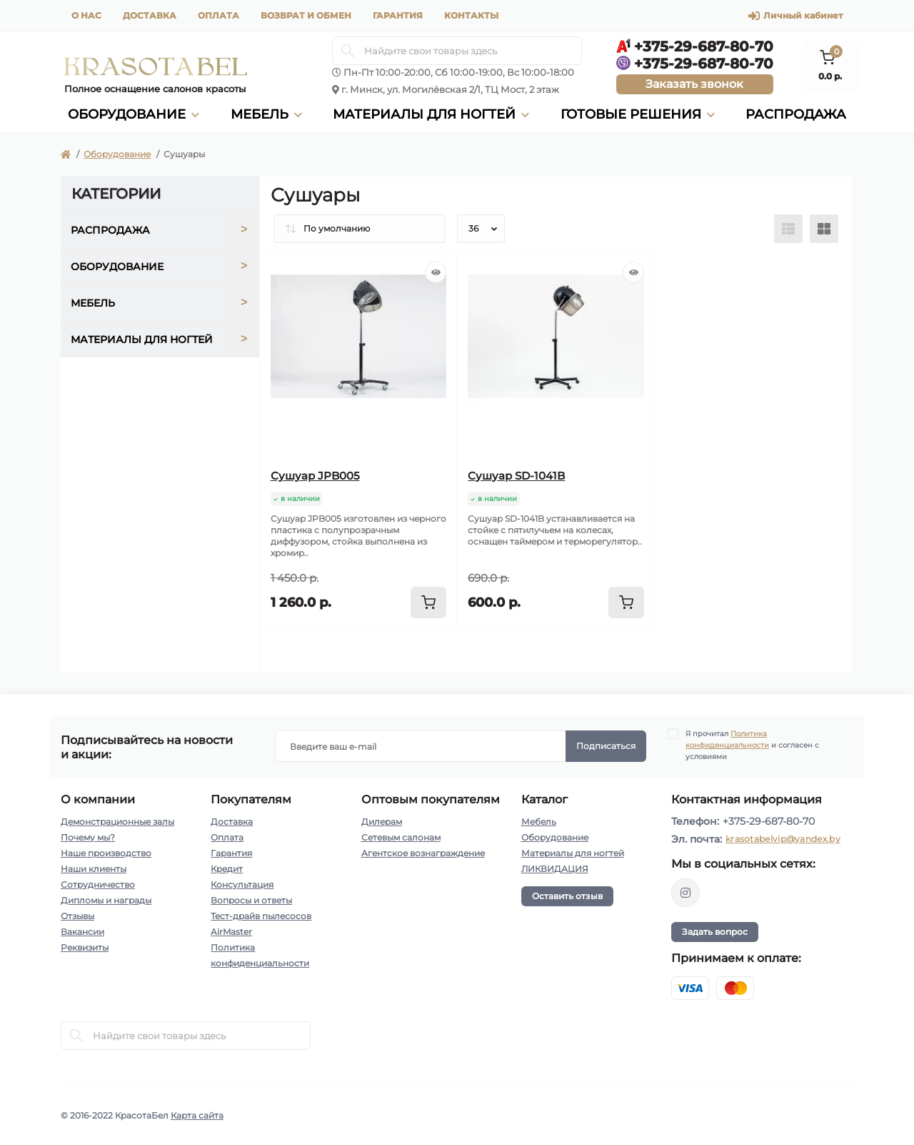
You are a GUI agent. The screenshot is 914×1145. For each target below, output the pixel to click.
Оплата (218, 15)
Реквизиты (85, 947)
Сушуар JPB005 (315, 475)
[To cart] (428, 602)
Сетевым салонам (401, 837)
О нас (86, 15)
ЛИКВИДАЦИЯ (554, 868)
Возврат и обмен (306, 15)
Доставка (149, 15)
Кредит (227, 868)
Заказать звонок (694, 84)
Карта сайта (197, 1115)
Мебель (538, 821)
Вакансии (82, 931)
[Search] (347, 50)
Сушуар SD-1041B (516, 475)
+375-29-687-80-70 (769, 821)
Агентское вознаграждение (423, 853)
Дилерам (381, 821)
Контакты (471, 15)
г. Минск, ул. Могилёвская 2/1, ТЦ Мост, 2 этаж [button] (450, 89)
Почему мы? (88, 837)
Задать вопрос (715, 931)
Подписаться (606, 745)
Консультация (242, 884)
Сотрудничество (98, 884)
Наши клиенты (93, 868)
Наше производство (106, 853)
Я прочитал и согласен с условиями (752, 744)
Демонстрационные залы (117, 821)
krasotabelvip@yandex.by (782, 838)
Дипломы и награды (106, 900)
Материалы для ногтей (572, 853)
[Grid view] (824, 228)
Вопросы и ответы (251, 900)
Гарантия (398, 15)
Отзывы (77, 916)
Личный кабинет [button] (795, 15)
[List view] (788, 228)
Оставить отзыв (567, 896)
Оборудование (117, 154)
